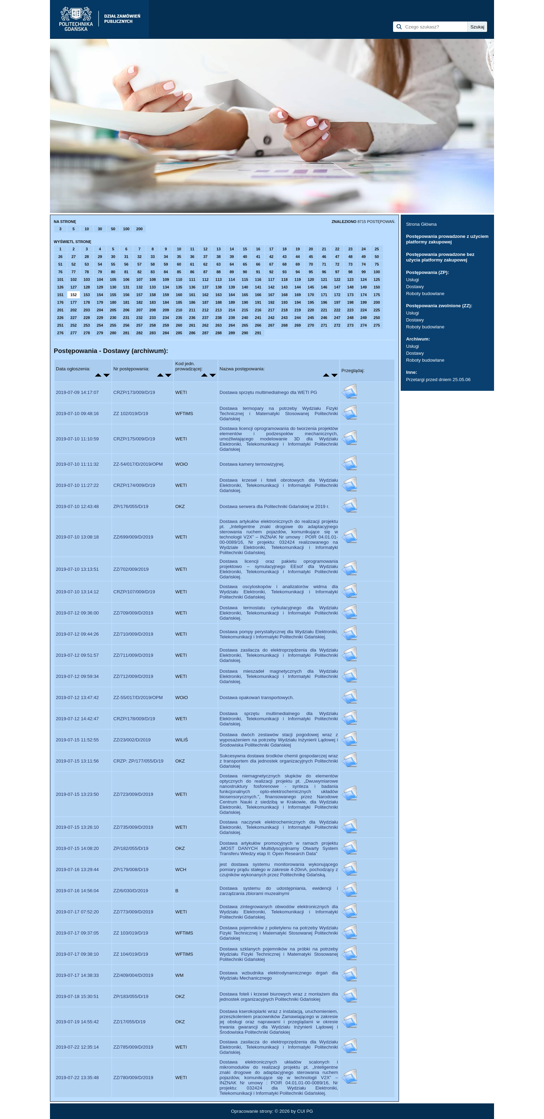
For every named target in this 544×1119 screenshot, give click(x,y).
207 (139, 310)
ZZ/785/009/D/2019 (133, 1047)
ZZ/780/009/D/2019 (133, 1077)
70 (311, 264)
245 (311, 318)
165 (245, 295)
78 (87, 272)
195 (311, 302)
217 (271, 310)
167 (271, 295)
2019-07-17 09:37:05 (77, 933)
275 (377, 325)
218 (284, 310)
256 (126, 325)
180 (113, 302)
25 (377, 249)
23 (350, 249)
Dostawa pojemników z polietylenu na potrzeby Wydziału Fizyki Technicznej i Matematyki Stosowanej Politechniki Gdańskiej (279, 933)
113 (218, 279)
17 (271, 249)
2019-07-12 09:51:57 (77, 655)
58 (153, 264)
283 (153, 333)
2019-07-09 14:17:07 (77, 392)
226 (60, 318)
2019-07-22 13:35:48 (77, 1077)
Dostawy (415, 286)
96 (324, 272)
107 (139, 279)
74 (364, 264)
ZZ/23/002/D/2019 (132, 739)
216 (258, 310)
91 (258, 272)
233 (153, 318)
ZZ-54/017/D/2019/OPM (138, 464)
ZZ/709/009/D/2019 (133, 613)
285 (179, 333)
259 (166, 325)
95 (311, 272)
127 (73, 287)
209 (166, 310)
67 (271, 264)
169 (298, 295)
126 (60, 287)
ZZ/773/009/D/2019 (133, 911)
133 (153, 287)
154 (100, 295)
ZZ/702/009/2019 (131, 569)
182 (139, 302)
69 (298, 264)
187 (205, 302)
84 (166, 272)
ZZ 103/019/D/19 (130, 933)
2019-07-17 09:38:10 (77, 954)
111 (192, 279)
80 (113, 272)
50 (113, 229)
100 (126, 229)
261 (192, 325)
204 (100, 310)
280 (113, 333)
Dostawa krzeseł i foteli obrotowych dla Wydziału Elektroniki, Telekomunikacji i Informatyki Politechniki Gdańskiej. (279, 485)
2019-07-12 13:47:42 (77, 697)
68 (284, 264)
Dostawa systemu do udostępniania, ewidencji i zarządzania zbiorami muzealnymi (279, 891)
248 (350, 318)
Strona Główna (421, 224)
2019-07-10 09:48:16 (77, 413)
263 (218, 325)
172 (337, 295)
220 (311, 310)
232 (139, 318)
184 (166, 302)
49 (364, 257)
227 (73, 318)
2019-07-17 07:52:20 (77, 911)
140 (245, 287)
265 (245, 325)
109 (166, 279)
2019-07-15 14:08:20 (77, 848)
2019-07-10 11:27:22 (77, 485)
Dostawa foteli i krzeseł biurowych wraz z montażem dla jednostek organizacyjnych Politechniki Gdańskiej (279, 996)
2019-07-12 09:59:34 (77, 676)
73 (350, 264)
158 (153, 295)
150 (377, 287)
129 (100, 287)
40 (245, 257)
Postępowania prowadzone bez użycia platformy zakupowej (440, 257)
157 (139, 295)
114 (232, 279)
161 (192, 295)
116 (258, 279)
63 (218, 264)
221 (324, 310)
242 (271, 318)
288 (218, 333)
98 (350, 272)
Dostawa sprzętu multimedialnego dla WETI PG (268, 392)
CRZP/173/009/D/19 (134, 392)
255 (113, 325)
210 (179, 310)
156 (126, 295)
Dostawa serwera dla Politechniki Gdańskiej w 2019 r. (274, 506)
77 (73, 272)
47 (337, 257)
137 (205, 287)
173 (350, 295)
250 (377, 318)
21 (324, 249)
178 (87, 302)
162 (205, 295)
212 (205, 310)
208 (153, 310)
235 (179, 318)
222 (337, 310)
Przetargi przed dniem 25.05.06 (438, 379)
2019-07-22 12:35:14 (77, 1047)
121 (324, 279)
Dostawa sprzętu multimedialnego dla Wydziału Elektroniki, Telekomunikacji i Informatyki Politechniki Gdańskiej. (279, 718)
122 (337, 279)
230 (113, 318)
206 (126, 310)
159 (166, 295)
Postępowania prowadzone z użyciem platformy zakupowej (447, 239)
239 (232, 318)
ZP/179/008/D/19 (130, 869)
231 (126, 318)
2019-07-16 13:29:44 (77, 869)
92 (271, 272)
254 (100, 325)
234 (166, 318)
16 (258, 249)
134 (166, 287)
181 (126, 302)
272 (337, 325)
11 (192, 249)
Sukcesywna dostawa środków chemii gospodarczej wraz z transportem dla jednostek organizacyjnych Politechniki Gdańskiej (279, 761)
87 (205, 272)
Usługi (412, 279)
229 (100, 318)
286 (192, 333)
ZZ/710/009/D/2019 (133, 634)
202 (73, 310)
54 (100, 264)
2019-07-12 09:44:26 (77, 634)
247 (337, 318)
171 (324, 295)
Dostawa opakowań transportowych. (257, 697)
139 (232, 287)
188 (218, 302)
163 (218, 295)
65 (245, 264)
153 (87, 295)
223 (350, 310)
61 (192, 264)
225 (377, 310)
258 (153, 325)
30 (100, 229)
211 (192, 310)
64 (232, 264)
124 (363, 279)
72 (337, 264)
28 (87, 257)
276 (60, 333)
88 (218, 272)
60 (179, 264)
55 (113, 264)
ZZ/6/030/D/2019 (130, 890)
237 (205, 318)
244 (298, 318)
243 (284, 318)
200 (139, 229)
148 (350, 287)
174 (363, 295)
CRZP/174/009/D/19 (134, 485)
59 (166, 264)
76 (60, 272)
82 (139, 272)
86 (192, 272)
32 (139, 257)
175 (377, 295)
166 (258, 295)
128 (87, 287)
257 (139, 325)
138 (218, 287)
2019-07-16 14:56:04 (77, 890)
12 (205, 249)
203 (87, 310)
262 (205, 325)
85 (179, 272)
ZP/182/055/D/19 (130, 848)
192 (271, 302)
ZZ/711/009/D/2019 (133, 655)
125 (377, 279)
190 (245, 302)
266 (258, 325)
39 (232, 257)
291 (258, 333)
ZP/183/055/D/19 (130, 996)
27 (73, 257)
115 (245, 279)
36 (192, 257)
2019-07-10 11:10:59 (77, 438)
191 (258, 302)
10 (87, 229)
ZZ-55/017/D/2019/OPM (138, 697)
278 (87, 333)
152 (73, 295)
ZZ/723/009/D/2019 (133, 794)
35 (179, 257)
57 (139, 264)
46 (324, 257)
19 (298, 249)
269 (298, 325)
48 (350, 257)
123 (350, 279)
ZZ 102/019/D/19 (130, 413)
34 (166, 257)
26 (60, 257)
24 (364, 249)
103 (87, 279)
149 (363, 287)
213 (218, 310)
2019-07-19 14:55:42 (77, 1021)
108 (153, 279)
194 (298, 302)
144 (298, 287)
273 (350, 325)
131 (126, 287)
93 (284, 272)
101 (60, 279)
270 (311, 325)
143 (284, 287)
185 (179, 302)
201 (60, 310)
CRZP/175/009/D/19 (134, 438)
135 (179, 287)
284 (166, 333)
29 (100, 257)
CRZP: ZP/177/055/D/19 (138, 761)
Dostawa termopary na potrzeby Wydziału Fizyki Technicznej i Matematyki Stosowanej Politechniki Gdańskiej (279, 413)
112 (205, 279)
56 (126, 264)
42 (271, 257)
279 (100, 333)
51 (60, 264)
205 (113, 310)
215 (245, 310)
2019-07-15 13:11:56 (77, 761)
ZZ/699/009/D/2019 (133, 537)
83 (153, 272)
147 (337, 287)
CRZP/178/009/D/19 (134, 718)
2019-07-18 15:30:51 (77, 996)
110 (179, 279)
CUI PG (305, 1111)
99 (364, 272)
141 (258, 287)
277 (73, 333)
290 (245, 333)
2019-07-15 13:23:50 (77, 794)
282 (139, 333)
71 (324, 264)
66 (258, 264)
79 (100, 272)
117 (271, 279)
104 (100, 279)
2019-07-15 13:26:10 (77, 827)
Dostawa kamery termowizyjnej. (252, 464)
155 (113, 295)
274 (363, 325)
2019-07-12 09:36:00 (77, 613)
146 (324, 287)
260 (179, 325)
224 (363, 310)
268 (284, 325)
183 (153, 302)
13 (218, 249)
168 (284, 295)
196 (324, 302)
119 (298, 279)
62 (205, 264)
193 (284, 302)
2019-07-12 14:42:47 (77, 718)
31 (126, 257)
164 (232, 295)
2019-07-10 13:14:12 (77, 591)
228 (87, 318)
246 (324, 318)
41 (258, 257)
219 (298, 310)
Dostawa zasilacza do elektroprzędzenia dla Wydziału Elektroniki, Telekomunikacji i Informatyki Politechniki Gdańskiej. (279, 655)
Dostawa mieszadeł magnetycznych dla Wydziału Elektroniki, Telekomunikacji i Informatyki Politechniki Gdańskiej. (279, 676)
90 (245, 272)
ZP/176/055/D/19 (130, 506)
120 (311, 279)
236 (192, 318)
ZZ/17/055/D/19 (129, 1021)
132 (139, 287)
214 (232, 310)
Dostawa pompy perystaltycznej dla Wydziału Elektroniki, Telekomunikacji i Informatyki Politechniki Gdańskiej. (279, 634)
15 (245, 249)
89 (232, 272)
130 (113, 287)
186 (192, 302)
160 (179, 295)
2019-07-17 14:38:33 (77, 975)
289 (232, 333)
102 (73, 279)
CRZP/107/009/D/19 (134, 591)
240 (245, 318)
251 (60, 325)
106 (126, 279)
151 (60, 295)
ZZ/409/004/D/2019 (133, 975)
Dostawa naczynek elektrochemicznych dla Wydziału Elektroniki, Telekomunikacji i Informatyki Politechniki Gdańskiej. (279, 827)
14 (232, 249)
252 (73, 325)
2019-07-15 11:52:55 (77, 739)
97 (337, 272)
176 (60, 302)
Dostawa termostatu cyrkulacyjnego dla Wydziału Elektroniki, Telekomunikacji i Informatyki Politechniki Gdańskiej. (279, 613)
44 (298, 257)
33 (153, 257)
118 (284, 279)
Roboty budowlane (425, 293)
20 (311, 249)
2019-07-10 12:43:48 (77, 506)
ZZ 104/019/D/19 (130, 954)
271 (324, 325)
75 (377, 264)
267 (271, 325)
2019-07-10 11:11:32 (77, 464)
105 (113, 279)
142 (271, 287)
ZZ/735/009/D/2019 (133, 827)
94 (298, 272)
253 (87, 325)
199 (363, 302)
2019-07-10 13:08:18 (77, 537)
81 (126, 272)
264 (232, 325)
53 (87, 264)
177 (73, 302)
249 (363, 318)
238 (218, 318)
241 (258, 318)
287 (205, 333)
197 (337, 302)
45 (311, 257)
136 (192, 287)
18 (284, 249)
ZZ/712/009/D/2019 (133, 676)
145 (311, 287)
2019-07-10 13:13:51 (77, 569)
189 (232, 302)
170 (311, 295)
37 (205, 257)
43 (284, 257)
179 (100, 302)
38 (218, 257)
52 (73, 264)
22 (337, 249)
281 (126, 333)
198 (350, 302)
